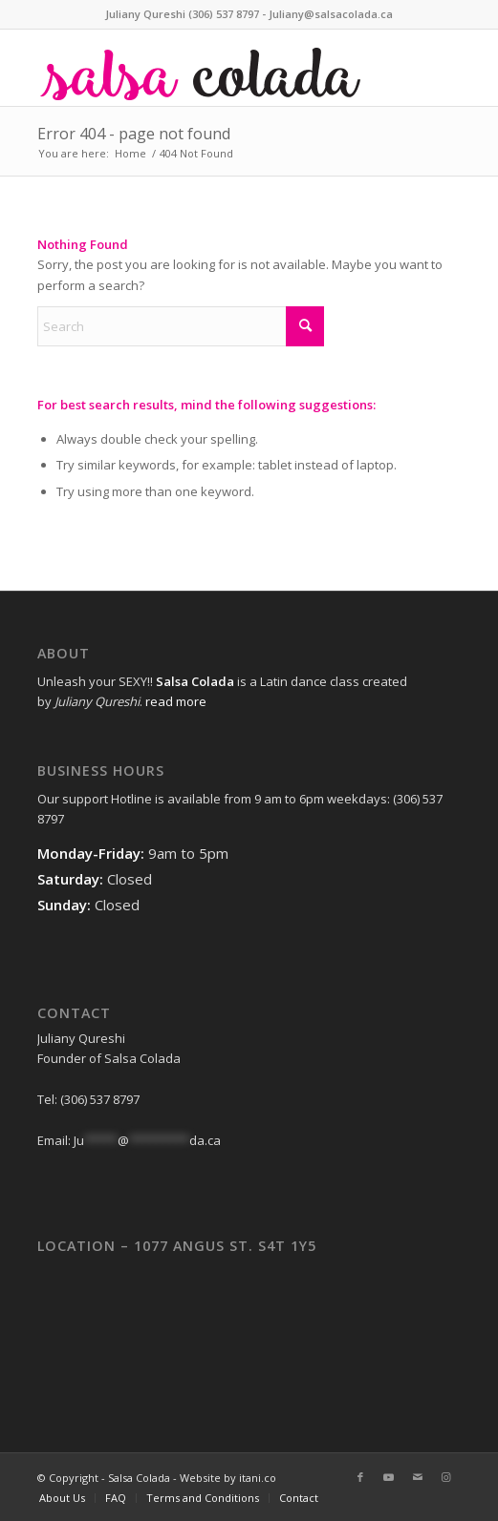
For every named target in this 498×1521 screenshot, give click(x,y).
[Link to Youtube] (389, 1477)
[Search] (180, 326)
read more (175, 701)
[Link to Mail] (417, 1477)
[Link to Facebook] (360, 1477)
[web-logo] (206, 68)
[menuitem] (62, 1498)
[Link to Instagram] (446, 1477)
